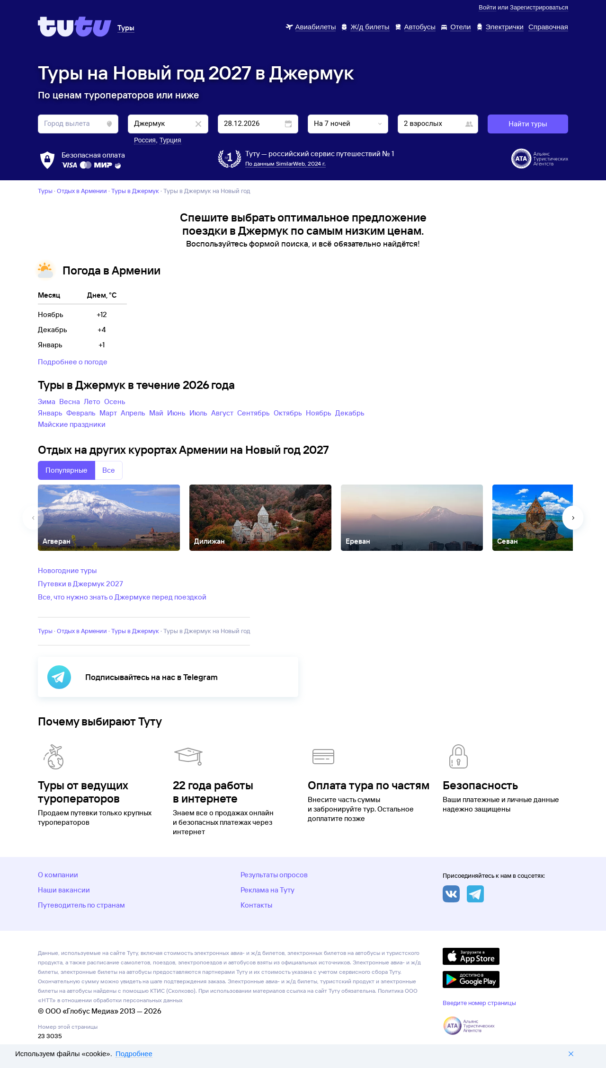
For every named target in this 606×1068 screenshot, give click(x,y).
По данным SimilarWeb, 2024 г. (285, 163)
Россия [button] (145, 140)
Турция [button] (170, 140)
